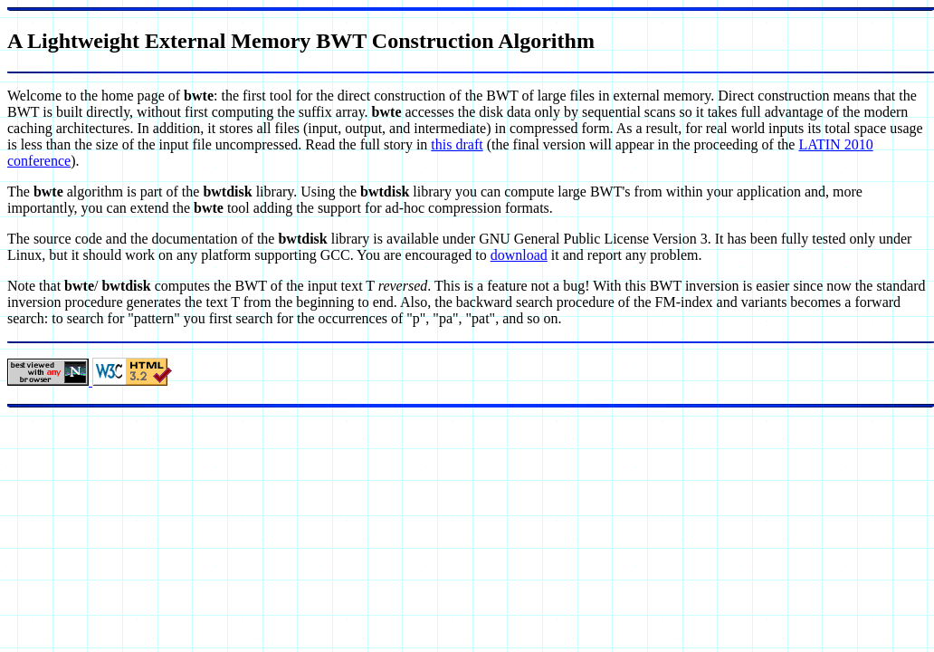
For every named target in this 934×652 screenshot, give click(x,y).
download (519, 255)
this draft (456, 144)
